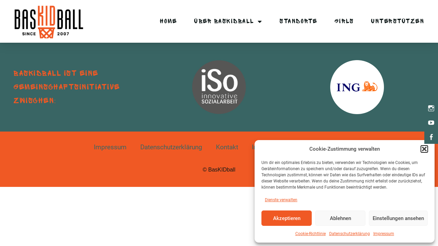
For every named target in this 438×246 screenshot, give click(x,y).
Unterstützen (397, 21)
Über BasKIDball (228, 21)
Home (168, 21)
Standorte (299, 21)
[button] (424, 149)
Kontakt (227, 147)
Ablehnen (340, 218)
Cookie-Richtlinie (310, 233)
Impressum (383, 233)
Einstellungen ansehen (398, 218)
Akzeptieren (286, 218)
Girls (344, 21)
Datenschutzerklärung (349, 233)
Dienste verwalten (281, 199)
